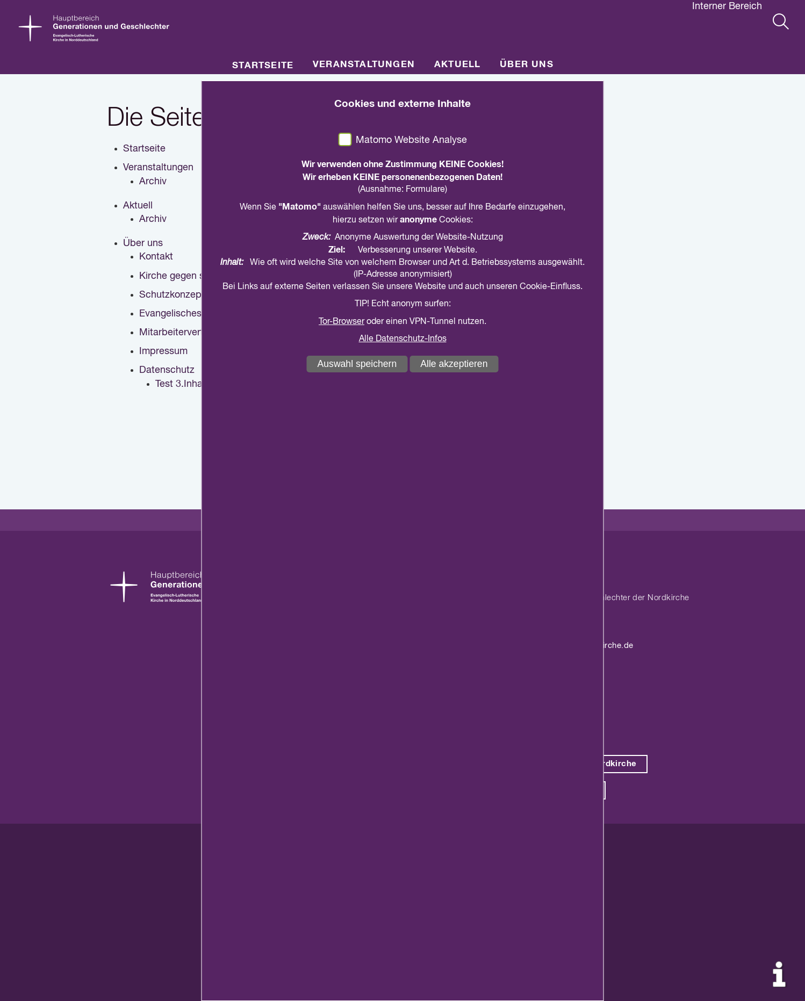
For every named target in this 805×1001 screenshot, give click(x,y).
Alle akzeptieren (453, 363)
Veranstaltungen (364, 64)
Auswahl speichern (357, 363)
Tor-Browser (341, 322)
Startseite (262, 65)
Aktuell (457, 64)
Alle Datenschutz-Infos (403, 339)
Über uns (527, 64)
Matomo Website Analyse (411, 140)
